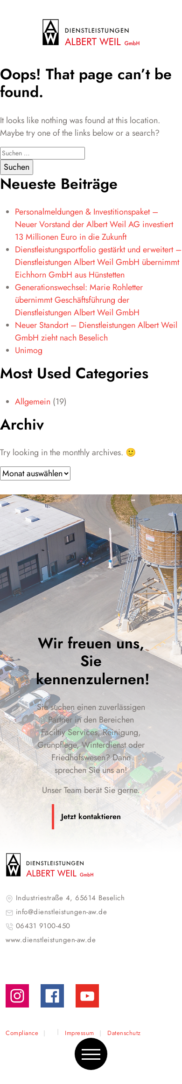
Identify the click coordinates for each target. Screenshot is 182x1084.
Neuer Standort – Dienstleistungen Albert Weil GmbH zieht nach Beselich (96, 331)
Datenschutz (124, 1032)
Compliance (22, 1032)
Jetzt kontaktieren (91, 816)
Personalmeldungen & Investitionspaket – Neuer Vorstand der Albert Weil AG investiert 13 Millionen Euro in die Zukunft (94, 224)
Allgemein (32, 402)
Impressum (79, 1032)
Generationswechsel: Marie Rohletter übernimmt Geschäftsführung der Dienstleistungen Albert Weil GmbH (79, 300)
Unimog (28, 350)
